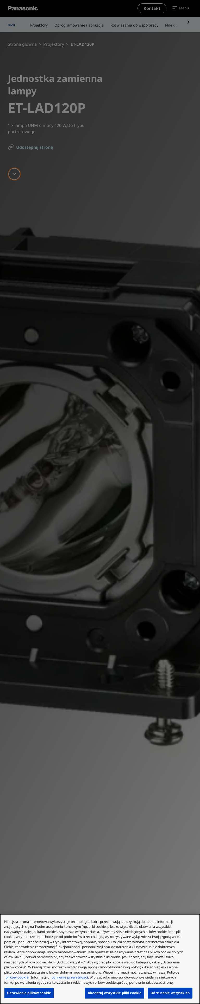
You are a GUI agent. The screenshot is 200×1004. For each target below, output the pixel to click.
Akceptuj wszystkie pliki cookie (114, 992)
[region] (100, 959)
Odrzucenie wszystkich (170, 992)
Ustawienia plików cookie (29, 992)
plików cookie (17, 977)
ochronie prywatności (70, 977)
